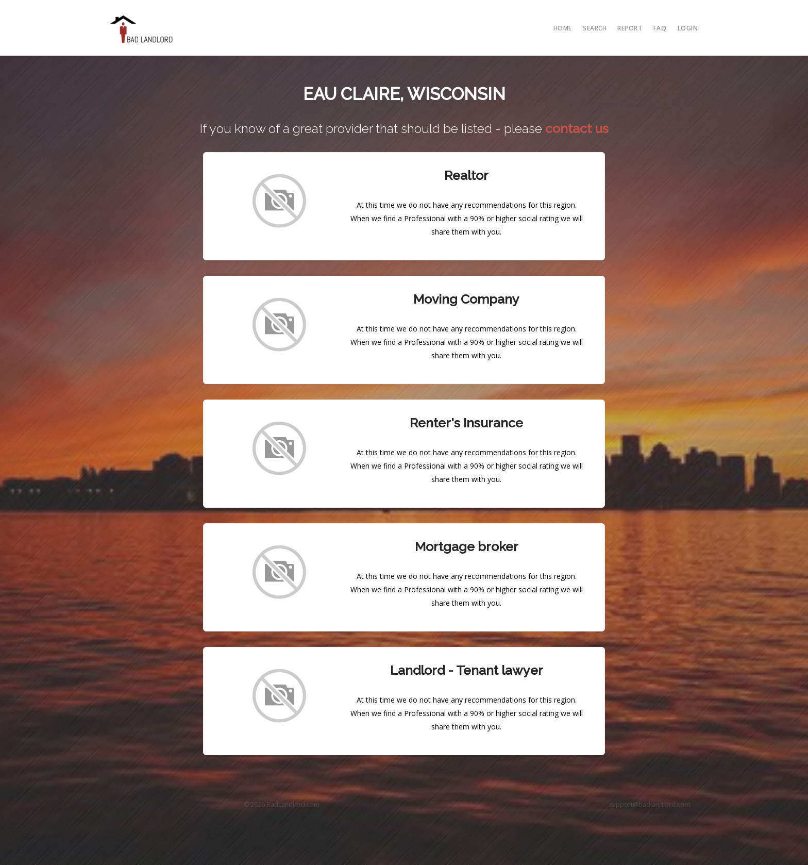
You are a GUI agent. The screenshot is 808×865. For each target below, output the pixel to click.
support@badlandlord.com (649, 804)
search (595, 28)
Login (688, 28)
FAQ (660, 28)
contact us (577, 128)
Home (562, 28)
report (629, 28)
